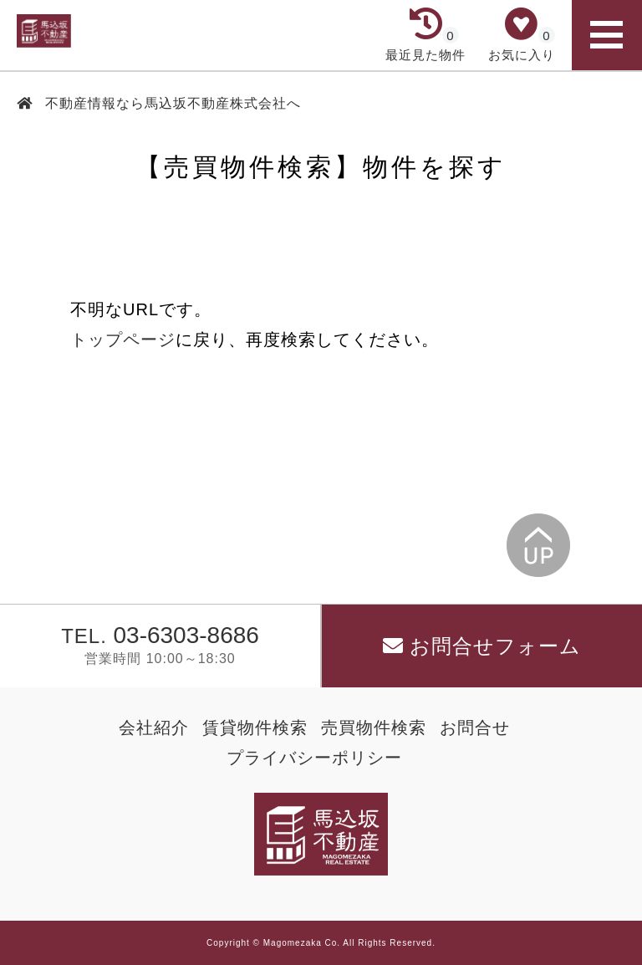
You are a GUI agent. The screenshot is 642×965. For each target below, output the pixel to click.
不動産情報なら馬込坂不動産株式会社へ (171, 103)
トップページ (123, 339)
